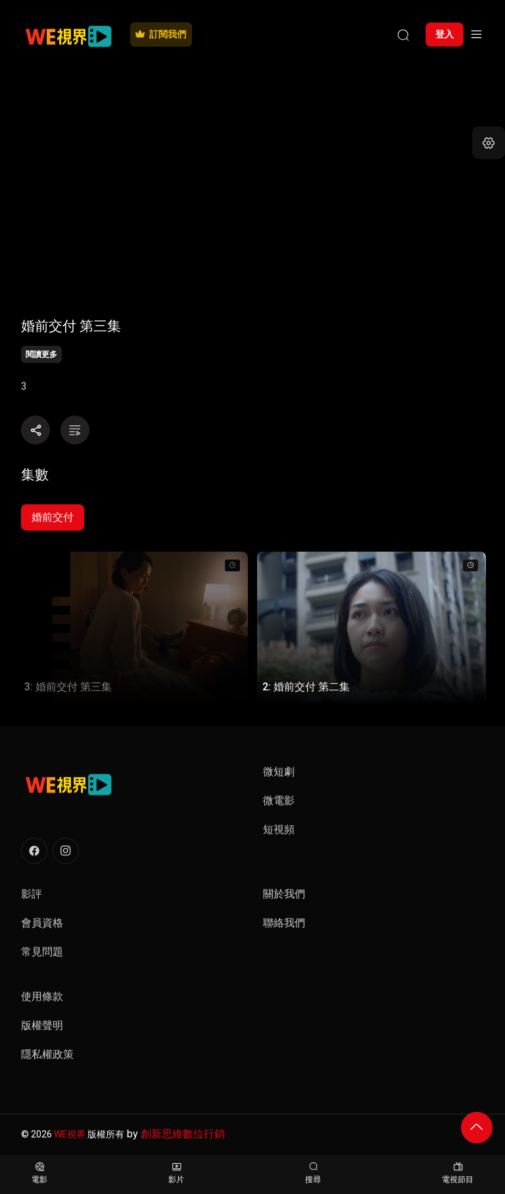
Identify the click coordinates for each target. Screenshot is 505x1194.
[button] (488, 142)
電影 (39, 1173)
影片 (176, 1173)
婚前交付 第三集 (71, 326)
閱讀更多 (41, 354)
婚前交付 (53, 517)
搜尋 (313, 1173)
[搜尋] (403, 34)
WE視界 (69, 1134)
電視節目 (457, 1173)
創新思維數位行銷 (183, 1134)
